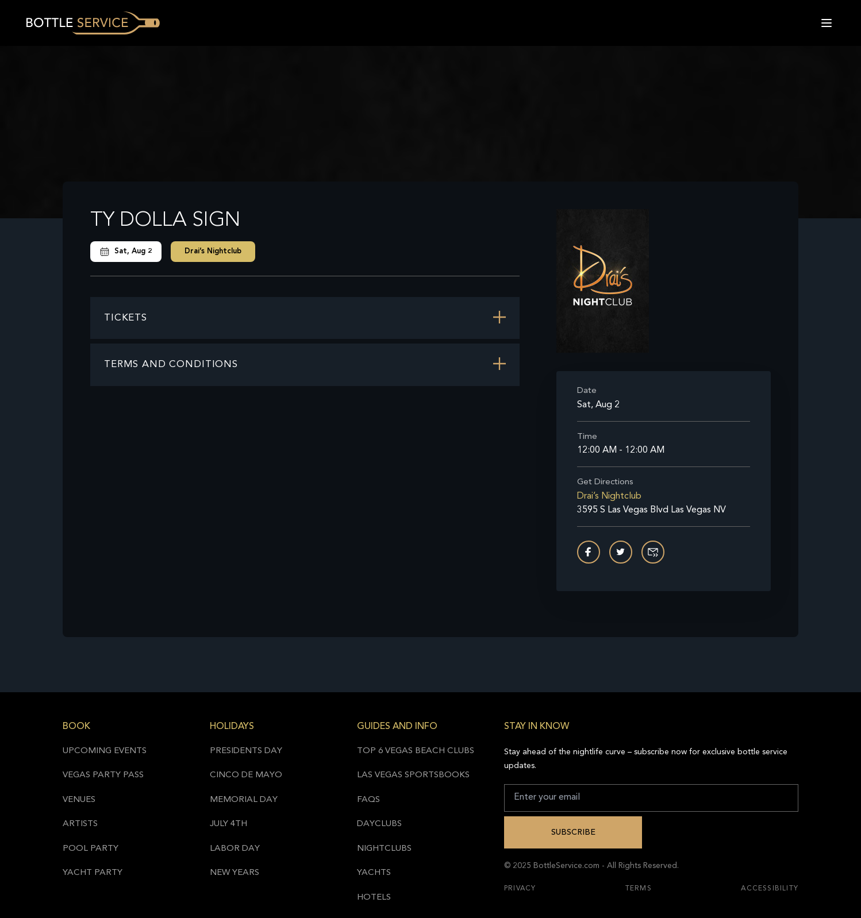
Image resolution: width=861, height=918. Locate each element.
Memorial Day (244, 800)
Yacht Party (92, 873)
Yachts (374, 873)
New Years (234, 873)
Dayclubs (379, 824)
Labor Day (235, 848)
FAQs (368, 800)
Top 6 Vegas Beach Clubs (415, 751)
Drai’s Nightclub (212, 251)
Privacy (520, 888)
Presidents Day (246, 751)
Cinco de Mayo (246, 775)
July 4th (228, 824)
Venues (79, 800)
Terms (638, 888)
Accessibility (769, 888)
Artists (80, 824)
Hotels (374, 897)
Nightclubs (384, 848)
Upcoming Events (105, 751)
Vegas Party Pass (103, 775)
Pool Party (90, 848)
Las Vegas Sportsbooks (413, 775)
